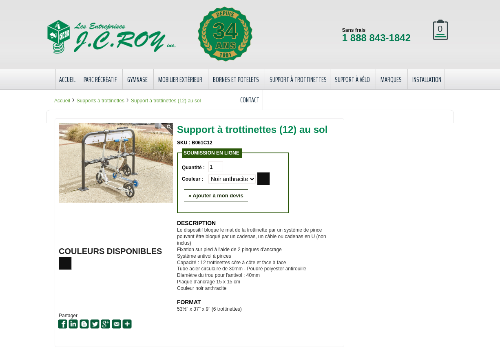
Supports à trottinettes (100, 101)
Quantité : (193, 167)
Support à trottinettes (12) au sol (166, 101)
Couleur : (193, 179)
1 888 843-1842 (376, 37)
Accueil (62, 101)
